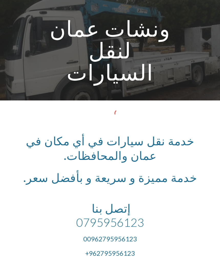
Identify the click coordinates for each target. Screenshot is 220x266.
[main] (110, 50)
